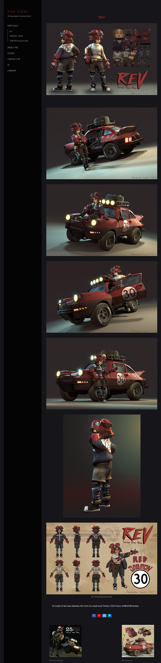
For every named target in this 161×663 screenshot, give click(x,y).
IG (8, 65)
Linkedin (12, 71)
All (11, 31)
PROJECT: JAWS (16, 36)
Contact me (14, 59)
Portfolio (13, 26)
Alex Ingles (18, 11)
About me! (13, 47)
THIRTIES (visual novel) (19, 41)
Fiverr (11, 53)
